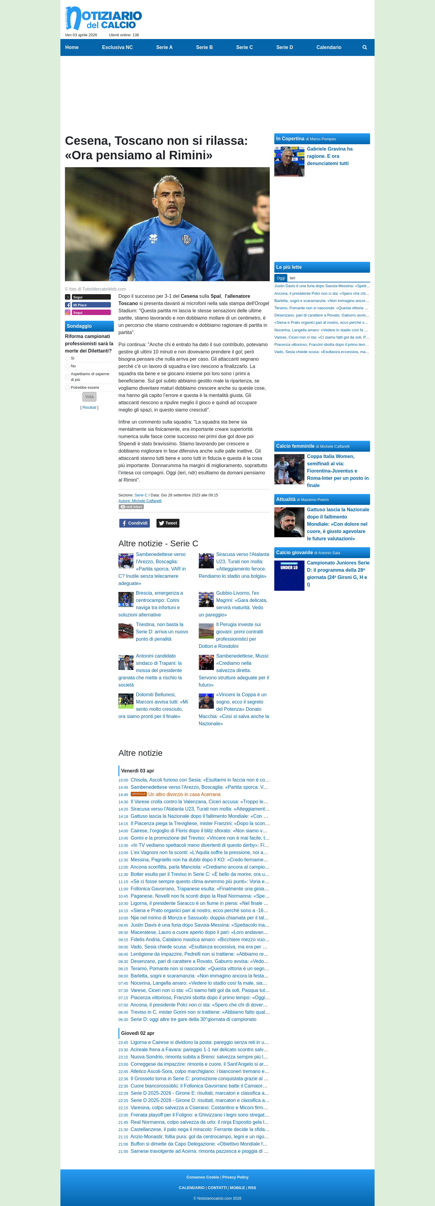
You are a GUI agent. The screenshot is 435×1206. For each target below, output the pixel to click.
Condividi (135, 523)
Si (72, 358)
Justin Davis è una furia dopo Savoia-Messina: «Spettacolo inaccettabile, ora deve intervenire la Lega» (241, 925)
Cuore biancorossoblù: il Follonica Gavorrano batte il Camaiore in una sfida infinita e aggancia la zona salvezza (250, 1085)
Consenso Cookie (202, 1177)
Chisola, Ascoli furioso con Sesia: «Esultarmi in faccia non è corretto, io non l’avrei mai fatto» (230, 779)
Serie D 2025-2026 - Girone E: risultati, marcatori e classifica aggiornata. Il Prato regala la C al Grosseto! (243, 1093)
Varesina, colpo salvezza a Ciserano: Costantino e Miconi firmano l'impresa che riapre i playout (232, 1107)
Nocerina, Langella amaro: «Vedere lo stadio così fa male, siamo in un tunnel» (214, 983)
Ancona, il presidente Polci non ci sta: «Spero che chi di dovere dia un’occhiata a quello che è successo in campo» (253, 1004)
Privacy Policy (235, 1177)
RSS (252, 1187)
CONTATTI (217, 1187)
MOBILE (237, 1187)
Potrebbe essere (85, 387)
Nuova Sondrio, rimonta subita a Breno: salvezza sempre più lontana (204, 1056)
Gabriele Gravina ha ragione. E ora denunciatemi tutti (330, 156)
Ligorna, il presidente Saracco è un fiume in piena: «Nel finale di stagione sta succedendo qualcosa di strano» (248, 903)
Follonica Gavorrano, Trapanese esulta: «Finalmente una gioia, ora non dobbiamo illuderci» (229, 888)
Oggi (281, 278)
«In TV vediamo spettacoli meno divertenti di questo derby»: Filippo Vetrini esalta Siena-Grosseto (235, 845)
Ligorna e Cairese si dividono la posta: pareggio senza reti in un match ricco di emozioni (225, 1042)
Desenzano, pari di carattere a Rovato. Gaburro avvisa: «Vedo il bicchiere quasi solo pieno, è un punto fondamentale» (257, 961)
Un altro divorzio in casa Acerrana (176, 794)
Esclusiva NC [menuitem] (117, 47)
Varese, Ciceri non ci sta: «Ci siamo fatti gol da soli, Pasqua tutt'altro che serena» (218, 990)
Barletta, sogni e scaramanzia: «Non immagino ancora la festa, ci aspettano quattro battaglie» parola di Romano (251, 975)
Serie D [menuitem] (284, 47)
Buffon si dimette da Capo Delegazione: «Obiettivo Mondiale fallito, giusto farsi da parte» (226, 1143)
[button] (89, 396)
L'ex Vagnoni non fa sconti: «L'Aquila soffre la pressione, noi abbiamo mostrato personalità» (229, 852)
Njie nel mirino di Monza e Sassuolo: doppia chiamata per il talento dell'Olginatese (218, 917)
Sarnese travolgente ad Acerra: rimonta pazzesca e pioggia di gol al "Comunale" (216, 1151)
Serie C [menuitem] (244, 47)
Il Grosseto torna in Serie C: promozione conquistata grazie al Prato (203, 1078)
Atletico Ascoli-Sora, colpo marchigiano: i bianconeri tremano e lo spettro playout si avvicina (228, 1071)
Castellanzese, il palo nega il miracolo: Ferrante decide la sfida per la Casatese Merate (224, 1129)
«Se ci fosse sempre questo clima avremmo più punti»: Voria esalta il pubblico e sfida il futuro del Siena (241, 881)
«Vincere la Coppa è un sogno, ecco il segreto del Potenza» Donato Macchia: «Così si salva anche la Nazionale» (234, 709)
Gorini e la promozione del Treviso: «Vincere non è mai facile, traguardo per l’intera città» (226, 837)
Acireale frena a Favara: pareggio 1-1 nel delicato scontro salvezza (202, 1049)
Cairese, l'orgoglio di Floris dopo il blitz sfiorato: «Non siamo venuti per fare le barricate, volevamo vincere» (245, 830)
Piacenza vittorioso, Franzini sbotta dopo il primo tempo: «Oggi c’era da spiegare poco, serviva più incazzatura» (250, 997)
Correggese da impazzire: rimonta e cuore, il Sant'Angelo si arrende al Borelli (213, 1064)
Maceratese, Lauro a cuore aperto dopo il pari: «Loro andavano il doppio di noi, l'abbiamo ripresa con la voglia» (250, 932)
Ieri (292, 278)
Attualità (285, 499)
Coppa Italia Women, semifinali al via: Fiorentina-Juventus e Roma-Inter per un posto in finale (338, 471)
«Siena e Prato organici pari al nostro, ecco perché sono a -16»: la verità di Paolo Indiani (225, 910)
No (73, 366)
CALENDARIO (192, 1187)
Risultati (89, 407)
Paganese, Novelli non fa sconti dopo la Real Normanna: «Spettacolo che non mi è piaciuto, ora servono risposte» (253, 896)
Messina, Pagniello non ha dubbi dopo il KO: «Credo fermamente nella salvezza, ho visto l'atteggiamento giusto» (251, 859)
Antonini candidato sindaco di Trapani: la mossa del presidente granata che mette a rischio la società (150, 670)
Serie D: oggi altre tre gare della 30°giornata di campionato (193, 1019)
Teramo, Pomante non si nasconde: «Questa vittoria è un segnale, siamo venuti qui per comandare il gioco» (245, 968)
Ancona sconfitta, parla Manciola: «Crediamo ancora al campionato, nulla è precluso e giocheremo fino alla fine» (250, 867)
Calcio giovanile (294, 552)
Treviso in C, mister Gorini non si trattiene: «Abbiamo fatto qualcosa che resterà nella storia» (229, 1012)
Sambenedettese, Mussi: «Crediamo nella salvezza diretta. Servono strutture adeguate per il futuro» (234, 670)
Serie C (140, 495)
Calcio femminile (295, 446)
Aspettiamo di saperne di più (90, 377)
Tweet (168, 523)
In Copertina (290, 138)
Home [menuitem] (72, 47)
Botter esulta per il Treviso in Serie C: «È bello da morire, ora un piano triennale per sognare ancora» (238, 874)
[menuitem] (365, 47)
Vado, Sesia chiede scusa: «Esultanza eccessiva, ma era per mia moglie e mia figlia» (222, 946)
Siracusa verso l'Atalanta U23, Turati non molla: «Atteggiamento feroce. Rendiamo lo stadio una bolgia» (242, 808)
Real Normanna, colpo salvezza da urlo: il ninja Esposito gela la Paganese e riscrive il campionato (236, 1122)
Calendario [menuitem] (329, 47)
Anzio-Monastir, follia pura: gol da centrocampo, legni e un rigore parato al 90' (213, 1136)
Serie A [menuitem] (164, 47)
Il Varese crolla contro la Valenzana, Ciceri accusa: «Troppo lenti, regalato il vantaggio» (224, 801)
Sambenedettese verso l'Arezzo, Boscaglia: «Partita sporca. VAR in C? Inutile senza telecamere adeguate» (152, 569)
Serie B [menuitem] (204, 47)
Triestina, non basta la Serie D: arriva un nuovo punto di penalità (162, 632)
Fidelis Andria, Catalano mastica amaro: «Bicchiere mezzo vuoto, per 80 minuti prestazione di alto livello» (243, 939)
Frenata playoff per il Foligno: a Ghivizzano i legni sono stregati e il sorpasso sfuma (219, 1114)
